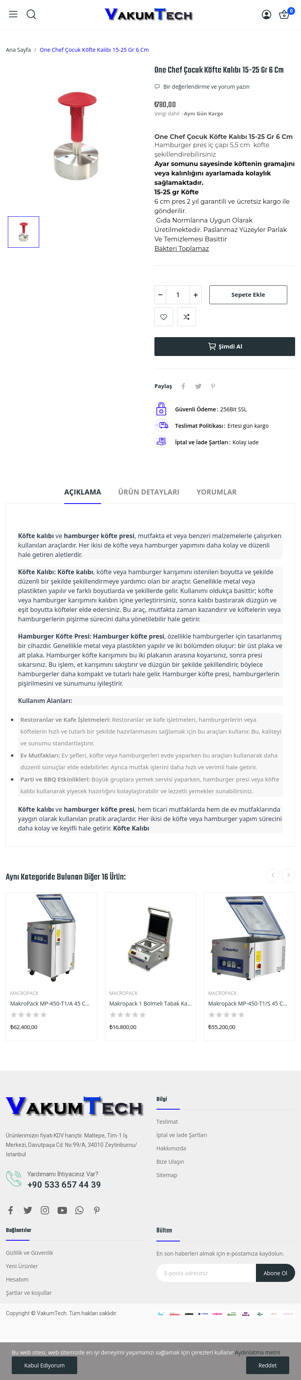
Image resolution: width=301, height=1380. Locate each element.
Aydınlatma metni (257, 1352)
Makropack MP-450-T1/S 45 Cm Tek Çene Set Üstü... (249, 1003)
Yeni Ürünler (22, 1266)
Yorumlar (216, 492)
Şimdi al (224, 346)
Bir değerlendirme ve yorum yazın (206, 86)
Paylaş (183, 386)
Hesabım (17, 1279)
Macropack (24, 993)
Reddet (268, 1365)
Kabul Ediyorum (44, 1365)
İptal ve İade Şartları (181, 1135)
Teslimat (167, 1121)
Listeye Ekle (164, 317)
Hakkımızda (171, 1148)
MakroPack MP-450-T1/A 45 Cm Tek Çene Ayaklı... (51, 1003)
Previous (272, 875)
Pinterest (213, 386)
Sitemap (166, 1175)
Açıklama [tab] (82, 492)
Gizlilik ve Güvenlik (29, 1252)
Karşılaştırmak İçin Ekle (186, 317)
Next (288, 875)
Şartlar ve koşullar (29, 1292)
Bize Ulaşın (170, 1161)
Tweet (198, 386)
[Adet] (178, 294)
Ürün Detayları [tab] (148, 492)
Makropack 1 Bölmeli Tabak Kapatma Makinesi (150, 1003)
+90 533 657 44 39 (64, 1185)
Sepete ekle (248, 294)
